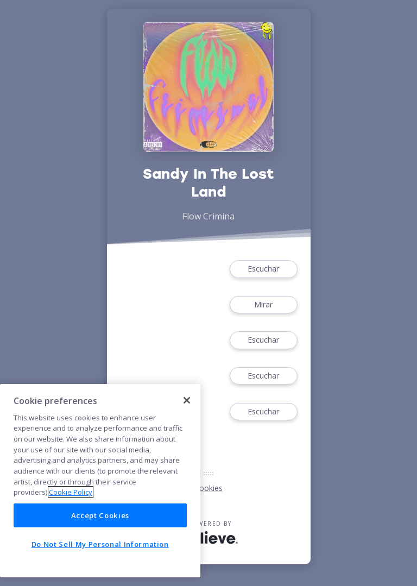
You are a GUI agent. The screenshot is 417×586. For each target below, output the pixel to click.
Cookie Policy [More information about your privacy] (70, 492)
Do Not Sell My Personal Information (100, 544)
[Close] (187, 400)
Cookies (208, 488)
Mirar (263, 305)
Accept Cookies (100, 515)
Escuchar (263, 269)
